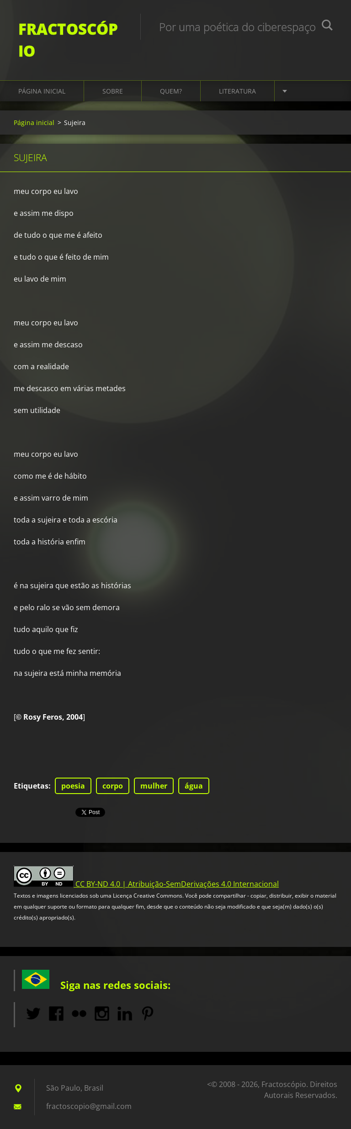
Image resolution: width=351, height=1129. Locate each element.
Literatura (237, 91)
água (194, 786)
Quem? (171, 91)
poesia (73, 786)
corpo (112, 786)
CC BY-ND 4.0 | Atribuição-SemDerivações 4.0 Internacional (177, 884)
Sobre (112, 91)
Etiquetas (31, 786)
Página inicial (41, 91)
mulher (153, 786)
